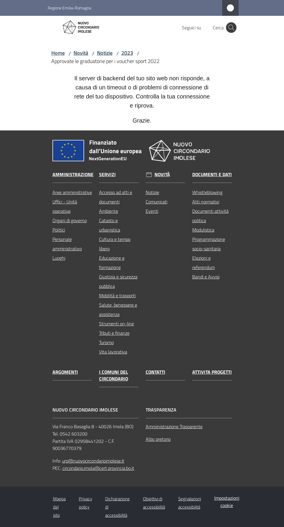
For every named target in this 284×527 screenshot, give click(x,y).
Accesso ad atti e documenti (115, 197)
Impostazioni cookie (226, 501)
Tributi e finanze (114, 332)
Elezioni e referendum (203, 262)
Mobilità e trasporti (117, 295)
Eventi (152, 211)
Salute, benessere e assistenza (118, 309)
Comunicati (156, 201)
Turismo (106, 342)
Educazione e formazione (112, 262)
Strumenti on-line (116, 323)
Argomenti (65, 372)
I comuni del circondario (113, 375)
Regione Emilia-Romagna (69, 8)
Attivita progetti (212, 372)
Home (58, 53)
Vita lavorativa (113, 351)
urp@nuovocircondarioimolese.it (93, 460)
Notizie (105, 53)
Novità (81, 53)
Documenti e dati (212, 174)
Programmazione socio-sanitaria (208, 244)
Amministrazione (72, 174)
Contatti (155, 372)
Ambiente (108, 211)
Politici (58, 229)
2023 (127, 53)
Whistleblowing (207, 192)
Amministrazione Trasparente (174, 426)
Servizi (107, 174)
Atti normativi (205, 201)
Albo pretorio (158, 439)
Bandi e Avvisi (206, 276)
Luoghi (58, 257)
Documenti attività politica (210, 216)
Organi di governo (69, 220)
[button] (231, 27)
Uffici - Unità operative (64, 206)
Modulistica (203, 229)
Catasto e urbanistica (109, 225)
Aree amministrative (72, 192)
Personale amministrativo (67, 244)
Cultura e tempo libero (114, 244)
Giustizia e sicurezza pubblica (118, 281)
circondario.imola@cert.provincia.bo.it (98, 468)
